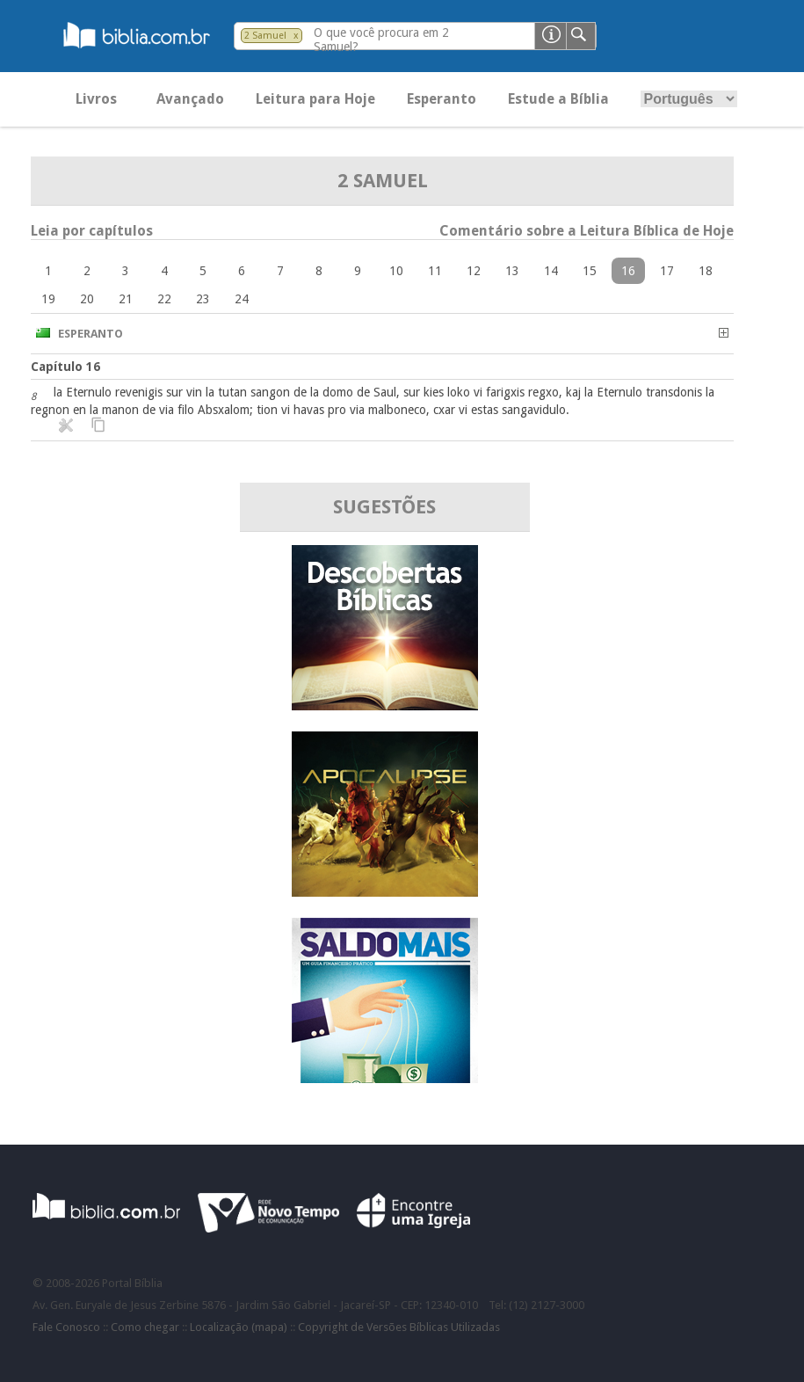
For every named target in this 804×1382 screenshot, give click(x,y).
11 (435, 271)
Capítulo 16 (65, 367)
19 (48, 299)
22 (164, 299)
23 (203, 299)
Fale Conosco (66, 1327)
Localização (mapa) (238, 1327)
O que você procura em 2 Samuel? (381, 39)
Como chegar (145, 1327)
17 (667, 271)
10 (396, 271)
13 (512, 271)
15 (590, 271)
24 (242, 299)
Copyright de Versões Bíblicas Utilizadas (399, 1327)
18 (706, 271)
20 (87, 299)
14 (551, 271)
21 (126, 299)
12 (474, 271)
